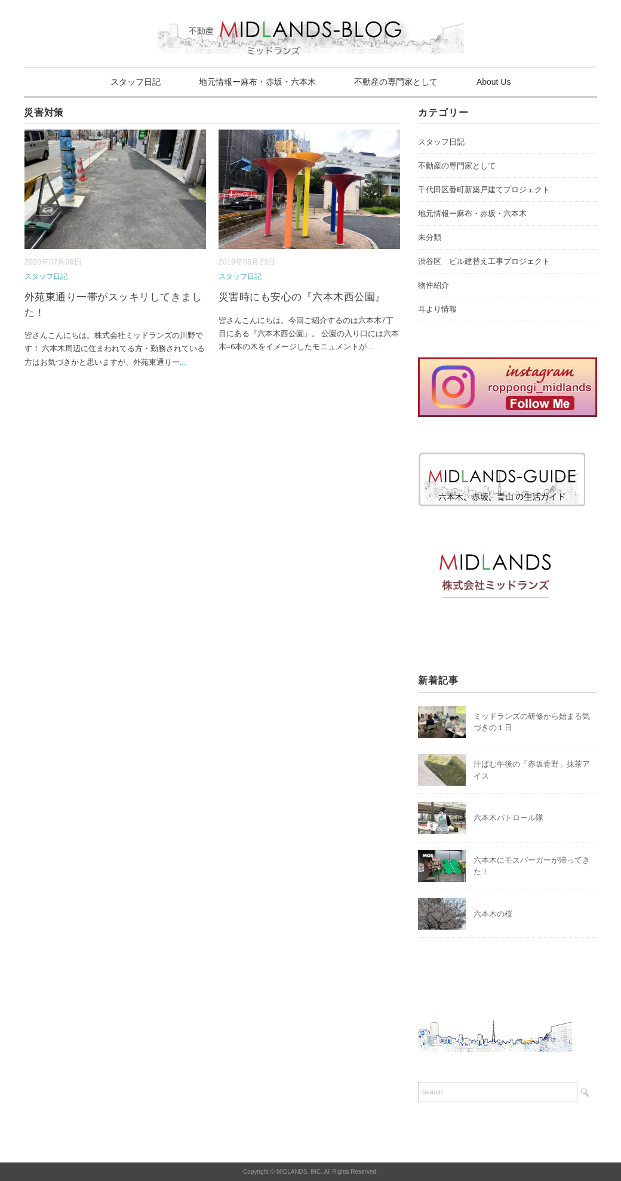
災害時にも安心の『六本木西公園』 (302, 297)
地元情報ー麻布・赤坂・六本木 (257, 82)
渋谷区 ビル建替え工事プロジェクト (484, 261)
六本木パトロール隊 (508, 817)
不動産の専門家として (396, 82)
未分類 (429, 237)
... (183, 362)
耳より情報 (437, 309)
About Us (493, 82)
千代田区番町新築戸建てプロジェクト (484, 189)
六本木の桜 (493, 913)
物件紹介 (433, 285)
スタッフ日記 (135, 82)
